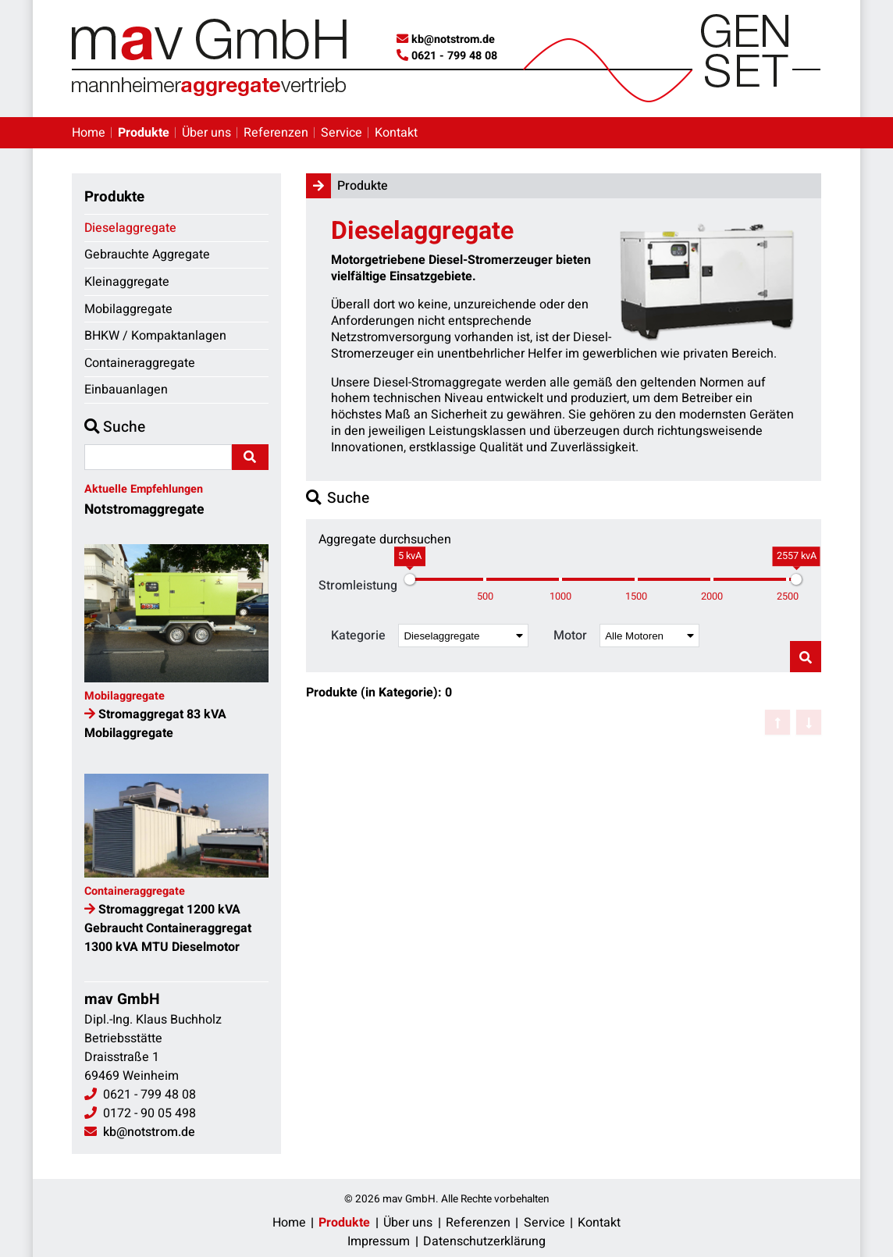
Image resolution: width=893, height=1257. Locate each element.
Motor (570, 636)
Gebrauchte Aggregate (147, 254)
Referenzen (276, 132)
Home (88, 132)
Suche (114, 427)
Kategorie (358, 636)
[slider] (409, 579)
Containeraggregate (139, 363)
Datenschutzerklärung (484, 1241)
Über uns (206, 132)
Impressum (378, 1241)
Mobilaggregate (128, 309)
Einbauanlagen (126, 389)
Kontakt (396, 132)
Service (341, 132)
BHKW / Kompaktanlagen (155, 335)
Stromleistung (357, 586)
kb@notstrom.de (453, 39)
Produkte (143, 132)
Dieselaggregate (130, 228)
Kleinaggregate (126, 281)
